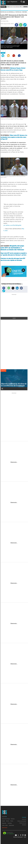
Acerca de (24, 819)
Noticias (18, 12)
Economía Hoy (6, 818)
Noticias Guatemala (8, 12)
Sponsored (4, 827)
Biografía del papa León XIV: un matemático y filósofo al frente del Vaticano (12, 247)
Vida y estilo (5, 825)
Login (8, 1)
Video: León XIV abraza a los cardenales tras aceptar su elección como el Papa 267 (14, 137)
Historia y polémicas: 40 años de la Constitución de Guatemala (14, 385)
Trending (9, 823)
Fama (11, 821)
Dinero (7, 821)
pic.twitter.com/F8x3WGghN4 (12, 225)
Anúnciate (24, 817)
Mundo (24, 12)
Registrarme (14, 1)
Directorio (24, 824)
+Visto (14, 318)
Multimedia (11, 825)
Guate (3, 821)
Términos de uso (22, 823)
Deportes (4, 823)
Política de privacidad (21, 821)
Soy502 (4, 816)
